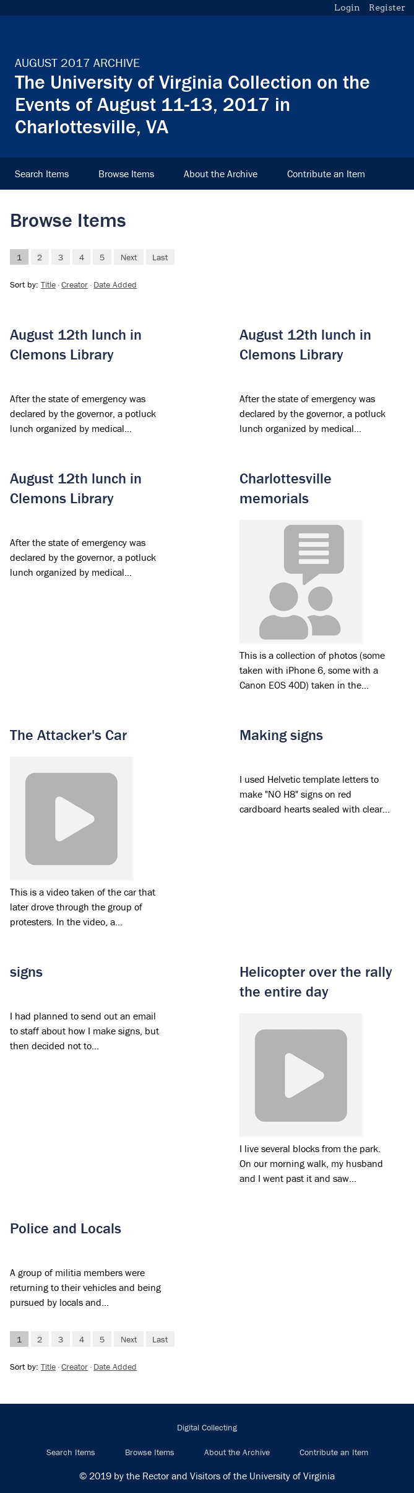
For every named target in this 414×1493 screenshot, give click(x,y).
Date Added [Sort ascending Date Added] (115, 284)
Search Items (42, 173)
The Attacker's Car (68, 735)
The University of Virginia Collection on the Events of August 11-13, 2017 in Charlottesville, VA (192, 103)
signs (26, 971)
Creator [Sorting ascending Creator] (74, 284)
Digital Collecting (207, 1427)
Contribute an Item (326, 173)
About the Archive (220, 173)
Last (160, 256)
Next (129, 256)
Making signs (281, 735)
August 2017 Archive (77, 62)
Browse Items (126, 173)
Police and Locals (65, 1228)
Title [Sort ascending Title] (48, 284)
